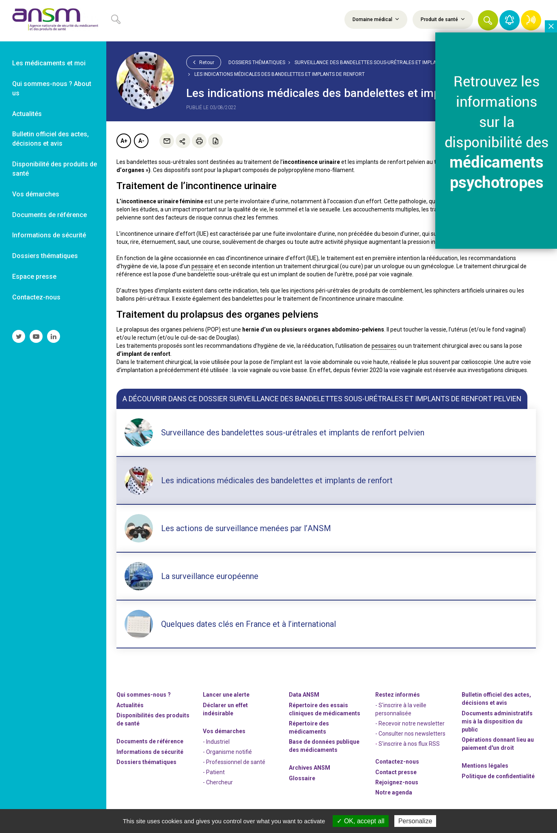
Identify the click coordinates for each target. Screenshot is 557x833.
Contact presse (396, 772)
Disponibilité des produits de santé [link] (54, 168)
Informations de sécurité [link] (49, 235)
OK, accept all (360, 821)
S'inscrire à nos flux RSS (409, 743)
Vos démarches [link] (35, 194)
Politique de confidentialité (498, 776)
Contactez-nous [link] (36, 297)
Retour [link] (203, 62)
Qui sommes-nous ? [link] (143, 694)
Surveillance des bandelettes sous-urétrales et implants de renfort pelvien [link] (395, 62)
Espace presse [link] (34, 276)
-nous (396, 782)
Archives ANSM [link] (309, 767)
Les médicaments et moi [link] (49, 63)
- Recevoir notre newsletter (410, 723)
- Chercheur (218, 782)
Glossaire (302, 778)
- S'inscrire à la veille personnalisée (400, 709)
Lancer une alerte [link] (226, 694)
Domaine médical (376, 19)
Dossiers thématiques (256, 62)
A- (141, 141)
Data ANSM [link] (304, 694)
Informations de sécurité (149, 752)
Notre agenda (393, 792)
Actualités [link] (27, 114)
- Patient (214, 772)
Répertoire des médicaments (309, 727)
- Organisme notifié (227, 752)
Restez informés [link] (397, 694)
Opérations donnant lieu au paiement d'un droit (498, 743)
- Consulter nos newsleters (410, 733)
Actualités (130, 705)
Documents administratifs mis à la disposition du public (497, 721)
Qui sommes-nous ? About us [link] (51, 88)
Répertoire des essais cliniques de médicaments (324, 709)
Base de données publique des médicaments (324, 745)
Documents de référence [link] (49, 215)
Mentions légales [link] (485, 765)
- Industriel (216, 741)
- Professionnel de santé (234, 762)
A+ (123, 141)
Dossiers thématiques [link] (45, 256)
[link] (53, 20)
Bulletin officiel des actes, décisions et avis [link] (50, 138)
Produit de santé (443, 19)
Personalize (415, 821)
